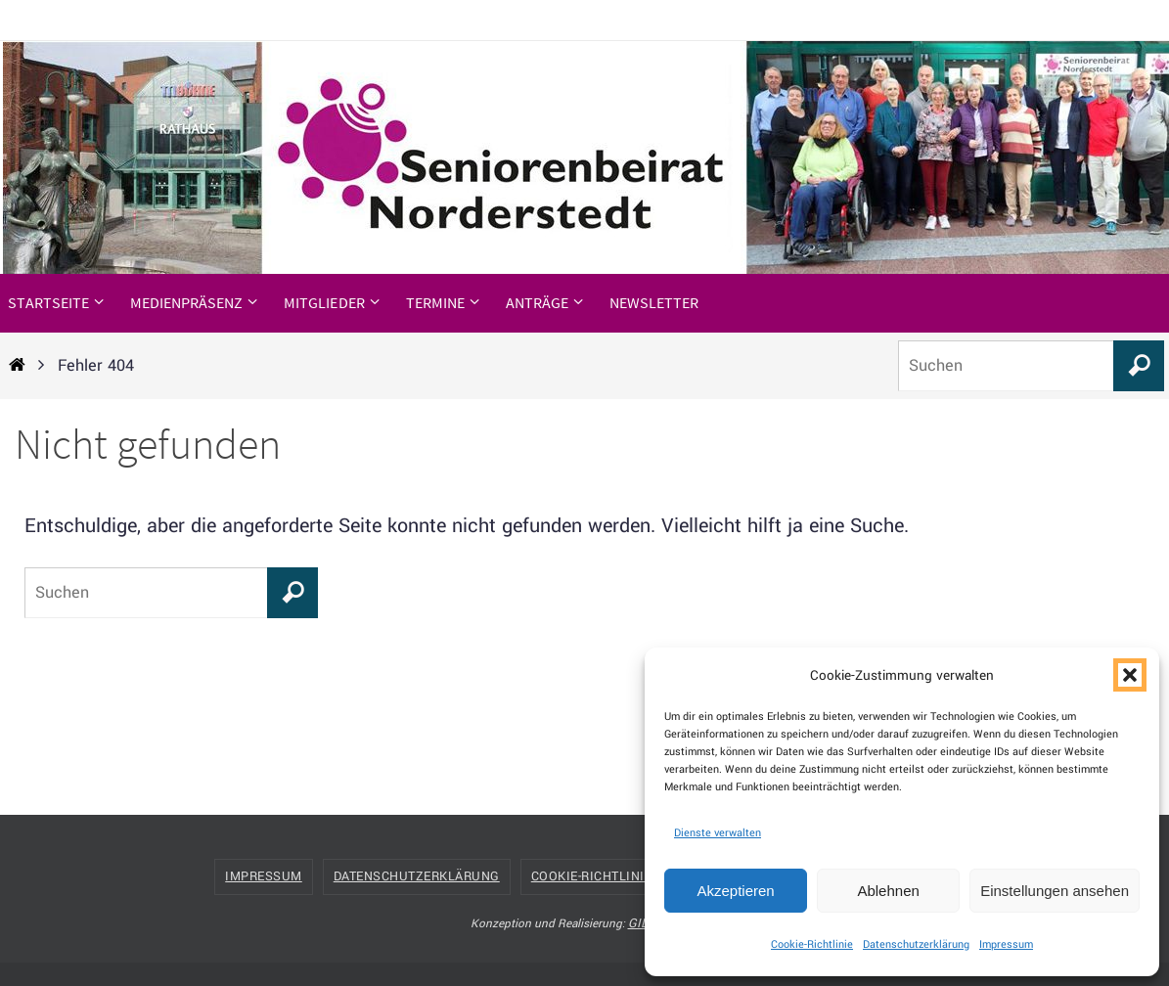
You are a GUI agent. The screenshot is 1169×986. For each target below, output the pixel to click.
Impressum (1006, 944)
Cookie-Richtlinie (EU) (608, 876)
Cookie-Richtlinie (812, 944)
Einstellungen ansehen (1054, 890)
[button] (1130, 675)
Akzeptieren (735, 890)
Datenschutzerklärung (916, 944)
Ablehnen (888, 890)
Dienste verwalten (717, 833)
